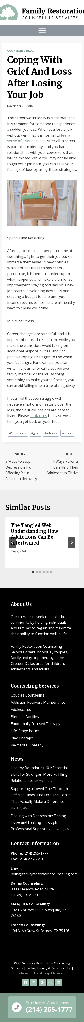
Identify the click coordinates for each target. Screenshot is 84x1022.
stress (67, 433)
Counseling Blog (20, 50)
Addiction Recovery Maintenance (38, 702)
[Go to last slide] (12, 542)
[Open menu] (42, 30)
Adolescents (21, 709)
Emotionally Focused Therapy (35, 723)
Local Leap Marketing (49, 973)
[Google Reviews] (42, 982)
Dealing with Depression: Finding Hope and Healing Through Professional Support (38, 822)
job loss (51, 433)
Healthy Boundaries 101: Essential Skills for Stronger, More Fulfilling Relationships (39, 774)
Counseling (17, 433)
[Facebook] (25, 982)
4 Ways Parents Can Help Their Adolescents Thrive (62, 463)
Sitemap (24, 973)
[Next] (71, 542)
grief (35, 433)
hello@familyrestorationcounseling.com (44, 874)
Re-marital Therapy (27, 745)
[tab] (33, 572)
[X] (33, 982)
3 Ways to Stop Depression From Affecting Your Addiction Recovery (22, 466)
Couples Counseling (27, 695)
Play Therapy (22, 738)
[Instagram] (50, 982)
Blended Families (25, 716)
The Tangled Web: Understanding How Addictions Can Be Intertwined (34, 534)
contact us (38, 415)
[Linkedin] (58, 982)
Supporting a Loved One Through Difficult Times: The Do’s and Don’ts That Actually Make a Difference (41, 795)
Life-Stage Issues (25, 730)
